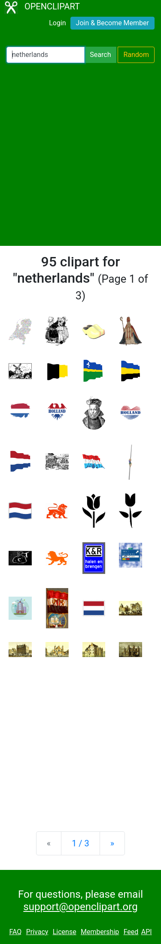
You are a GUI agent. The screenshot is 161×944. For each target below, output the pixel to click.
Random (136, 55)
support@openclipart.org (80, 907)
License (64, 932)
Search (100, 55)
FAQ (15, 932)
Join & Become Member (112, 23)
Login (57, 23)
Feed (131, 932)
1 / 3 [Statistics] (80, 843)
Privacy (37, 932)
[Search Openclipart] (45, 55)
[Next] (112, 843)
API (146, 932)
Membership (100, 932)
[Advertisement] (80, 154)
